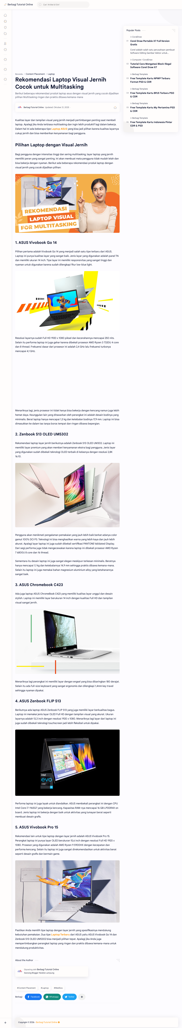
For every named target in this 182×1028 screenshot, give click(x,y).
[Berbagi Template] (140, 74)
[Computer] (137, 59)
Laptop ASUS (59, 128)
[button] (33, 997)
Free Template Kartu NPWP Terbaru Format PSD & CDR (150, 80)
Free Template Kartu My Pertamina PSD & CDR (152, 109)
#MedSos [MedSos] (58, 988)
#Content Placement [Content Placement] (26, 988)
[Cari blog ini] (63, 5)
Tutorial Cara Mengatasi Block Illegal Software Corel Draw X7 (150, 65)
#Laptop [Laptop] (45, 988)
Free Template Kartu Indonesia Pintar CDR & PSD (151, 124)
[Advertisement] (67, 41)
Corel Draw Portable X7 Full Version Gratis (150, 43)
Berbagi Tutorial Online (20, 4)
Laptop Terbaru (60, 934)
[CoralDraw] (137, 37)
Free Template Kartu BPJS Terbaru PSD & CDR (152, 95)
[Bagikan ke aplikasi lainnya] (82, 997)
